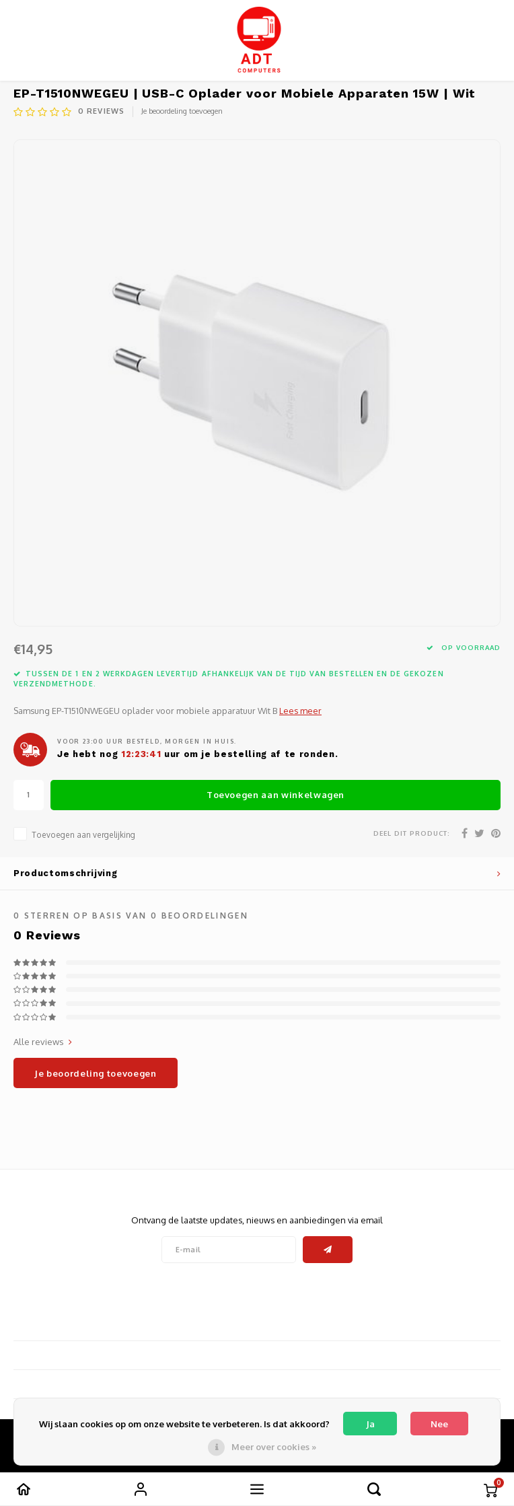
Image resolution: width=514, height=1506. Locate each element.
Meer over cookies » (273, 1446)
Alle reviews (42, 1041)
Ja (370, 1424)
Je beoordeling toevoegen (182, 111)
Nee (439, 1424)
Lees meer (300, 710)
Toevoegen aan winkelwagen (275, 794)
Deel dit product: (411, 833)
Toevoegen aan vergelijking (83, 835)
